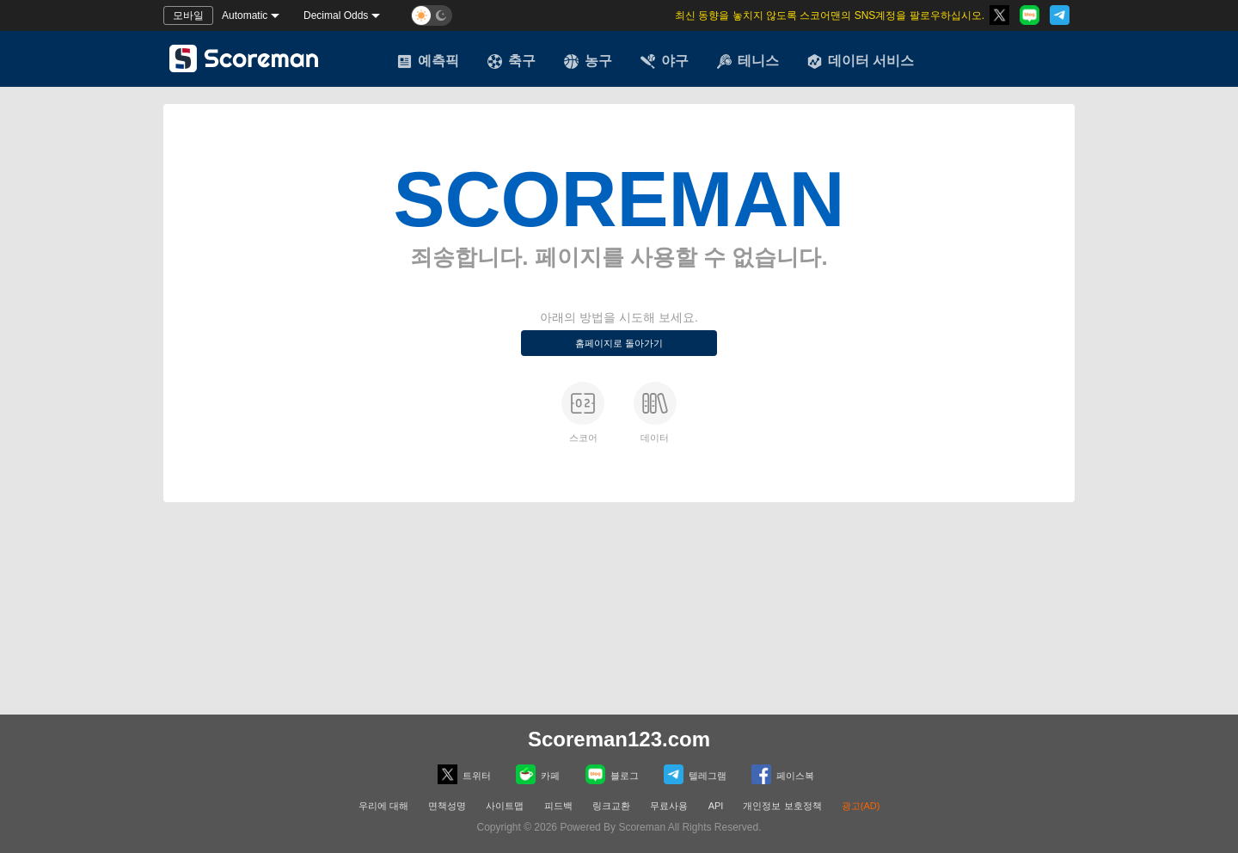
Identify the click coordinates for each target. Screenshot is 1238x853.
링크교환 (611, 806)
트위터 (464, 774)
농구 (588, 61)
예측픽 (428, 61)
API (717, 806)
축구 (511, 61)
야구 (664, 61)
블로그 (612, 774)
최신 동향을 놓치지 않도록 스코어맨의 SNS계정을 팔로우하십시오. (829, 15)
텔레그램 (695, 774)
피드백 (558, 806)
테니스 (748, 61)
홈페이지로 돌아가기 (619, 343)
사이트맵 (505, 806)
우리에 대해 (383, 806)
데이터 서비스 (860, 61)
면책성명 (447, 806)
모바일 (188, 15)
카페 (538, 774)
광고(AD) (861, 806)
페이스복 (782, 774)
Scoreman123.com (619, 739)
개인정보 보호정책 (782, 806)
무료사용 (669, 806)
